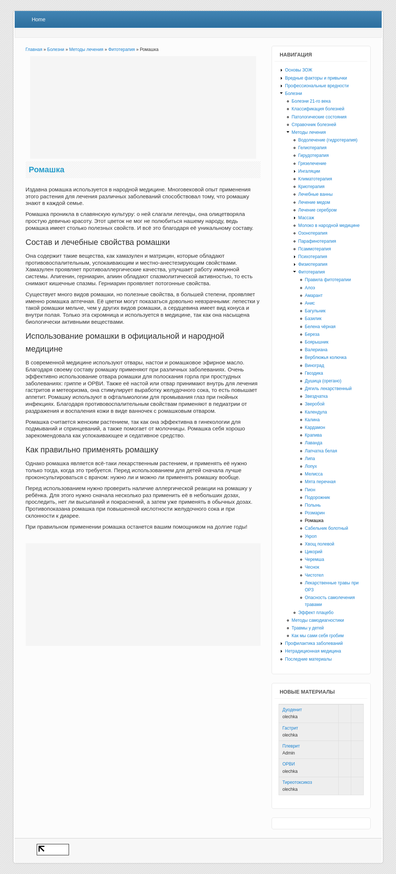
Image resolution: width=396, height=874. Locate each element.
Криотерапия (311, 186)
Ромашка (314, 520)
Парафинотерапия (317, 241)
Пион (310, 489)
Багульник (315, 310)
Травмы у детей (308, 628)
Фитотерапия (121, 49)
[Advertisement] (143, 107)
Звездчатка (316, 396)
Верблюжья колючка (326, 357)
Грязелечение (312, 163)
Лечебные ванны (315, 194)
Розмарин (315, 512)
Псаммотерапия (314, 248)
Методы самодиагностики (318, 620)
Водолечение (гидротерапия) (328, 140)
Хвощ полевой (319, 544)
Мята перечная (320, 481)
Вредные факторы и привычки (316, 78)
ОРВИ (289, 764)
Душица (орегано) (323, 380)
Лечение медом (314, 202)
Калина (312, 419)
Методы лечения (86, 49)
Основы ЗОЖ (298, 70)
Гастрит (290, 728)
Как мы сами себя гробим (318, 635)
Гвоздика (314, 373)
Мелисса (314, 474)
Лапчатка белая (321, 450)
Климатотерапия (315, 178)
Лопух (311, 466)
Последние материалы (308, 659)
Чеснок (312, 567)
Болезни (56, 49)
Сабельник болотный (326, 528)
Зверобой (315, 404)
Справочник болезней (314, 124)
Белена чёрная (320, 326)
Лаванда (314, 442)
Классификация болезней (318, 108)
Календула (316, 412)
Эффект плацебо (316, 612)
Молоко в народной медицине (329, 225)
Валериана (316, 349)
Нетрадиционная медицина (313, 651)
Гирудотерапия (313, 155)
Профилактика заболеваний (314, 643)
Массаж (306, 217)
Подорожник (317, 497)
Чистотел (314, 575)
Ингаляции (309, 171)
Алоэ (310, 287)
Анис (310, 303)
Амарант (314, 295)
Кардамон (315, 427)
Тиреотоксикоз (297, 782)
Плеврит (291, 746)
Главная (34, 49)
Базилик (313, 318)
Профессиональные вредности (317, 85)
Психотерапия (312, 256)
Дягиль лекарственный (328, 388)
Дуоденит (292, 709)
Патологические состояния (319, 117)
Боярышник (317, 342)
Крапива (313, 435)
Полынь (313, 505)
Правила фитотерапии (328, 279)
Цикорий (314, 551)
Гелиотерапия (312, 147)
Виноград (314, 365)
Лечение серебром (317, 210)
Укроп (311, 536)
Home (38, 19)
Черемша (314, 559)
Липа (310, 458)
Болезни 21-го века (311, 101)
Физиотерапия (313, 264)
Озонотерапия (313, 233)
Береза (312, 334)
